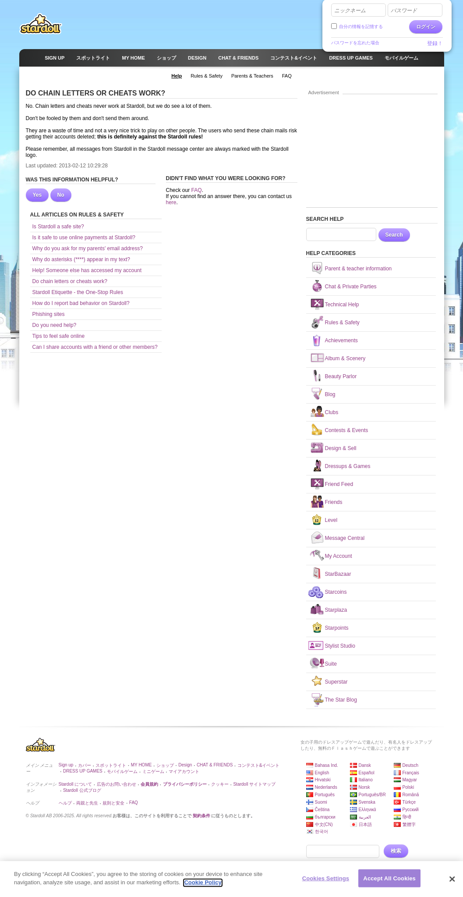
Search (394, 235)
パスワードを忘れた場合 (355, 42)
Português (325, 794)
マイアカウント (184, 771)
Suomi (321, 802)
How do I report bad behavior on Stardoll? (81, 303)
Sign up (66, 764)
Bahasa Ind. (326, 765)
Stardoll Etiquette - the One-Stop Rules (77, 292)
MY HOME (141, 764)
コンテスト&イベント (258, 765)
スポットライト (110, 765)
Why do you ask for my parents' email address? (87, 248)
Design (185, 764)
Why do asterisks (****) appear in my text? (81, 259)
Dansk (365, 765)
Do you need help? (54, 325)
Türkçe (409, 802)
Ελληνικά (367, 809)
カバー (84, 765)
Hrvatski (323, 779)
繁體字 (409, 824)
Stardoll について (75, 784)
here (171, 202)
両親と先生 (87, 803)
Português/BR (372, 794)
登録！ (435, 43)
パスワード (404, 10)
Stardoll (40, 23)
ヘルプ (65, 803)
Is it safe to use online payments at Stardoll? (83, 237)
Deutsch (411, 765)
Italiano (366, 779)
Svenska (367, 802)
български (325, 817)
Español (367, 772)
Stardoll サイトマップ (254, 784)
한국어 (321, 831)
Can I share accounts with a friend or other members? (95, 347)
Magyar (410, 779)
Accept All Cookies (389, 882)
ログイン (425, 26)
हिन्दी (407, 817)
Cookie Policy (202, 886)
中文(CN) (324, 824)
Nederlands (326, 787)
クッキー (220, 784)
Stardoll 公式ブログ (82, 790)
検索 (396, 851)
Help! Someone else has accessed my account (86, 270)
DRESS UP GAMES (82, 771)
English (322, 772)
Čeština (322, 809)
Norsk (364, 787)
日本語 (365, 824)
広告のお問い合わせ (116, 784)
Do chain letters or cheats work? (69, 281)
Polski (408, 787)
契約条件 (201, 815)
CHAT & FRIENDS (215, 764)
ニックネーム (350, 10)
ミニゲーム (153, 771)
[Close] (452, 882)
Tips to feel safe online (58, 336)
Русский (411, 809)
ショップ (165, 765)
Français (411, 772)
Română (411, 794)
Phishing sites (48, 314)
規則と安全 (113, 803)
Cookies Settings (326, 882)
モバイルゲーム (122, 771)
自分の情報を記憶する (361, 26)
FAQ (196, 190)
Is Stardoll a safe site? (58, 226)
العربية (365, 817)
